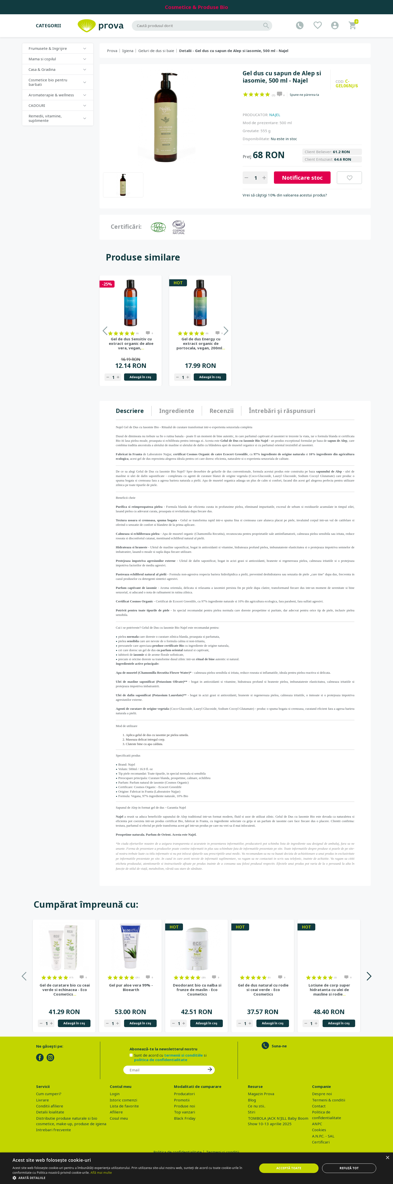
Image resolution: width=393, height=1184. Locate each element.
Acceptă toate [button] (289, 1168)
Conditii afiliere (49, 1105)
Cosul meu (119, 1118)
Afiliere (116, 1111)
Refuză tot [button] (349, 1168)
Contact (319, 1105)
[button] (131, 1177)
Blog (252, 1099)
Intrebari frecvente (53, 1129)
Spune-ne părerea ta (304, 95)
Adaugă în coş (140, 377)
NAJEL (274, 114)
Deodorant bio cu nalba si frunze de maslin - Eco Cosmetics (197, 989)
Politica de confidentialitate (177, 1151)
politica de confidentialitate (160, 1059)
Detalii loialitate (50, 1111)
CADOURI (37, 105)
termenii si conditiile (183, 1055)
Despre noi (322, 1093)
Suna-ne (279, 1045)
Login (115, 1093)
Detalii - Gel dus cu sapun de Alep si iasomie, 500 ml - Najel (233, 50)
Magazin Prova (261, 1093)
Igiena (127, 50)
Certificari (321, 1141)
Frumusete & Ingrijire (48, 48)
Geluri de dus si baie (156, 50)
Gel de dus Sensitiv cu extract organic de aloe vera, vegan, (131, 343)
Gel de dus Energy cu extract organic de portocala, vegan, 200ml (200, 343)
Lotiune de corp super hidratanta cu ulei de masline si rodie (329, 989)
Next (368, 976)
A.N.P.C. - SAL (323, 1135)
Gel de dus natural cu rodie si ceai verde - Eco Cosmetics (263, 989)
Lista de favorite (124, 1105)
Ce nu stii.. (256, 1105)
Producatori (184, 1093)
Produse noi (184, 1105)
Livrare (42, 1099)
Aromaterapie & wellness (51, 94)
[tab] (134, 411)
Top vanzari (184, 1111)
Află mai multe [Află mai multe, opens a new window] (101, 1172)
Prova (112, 50)
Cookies (319, 1129)
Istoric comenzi (123, 1099)
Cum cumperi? (48, 1093)
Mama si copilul (42, 58)
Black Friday (184, 1118)
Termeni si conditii (222, 1151)
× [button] (387, 1158)
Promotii (181, 1099)
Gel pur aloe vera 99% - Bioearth (131, 987)
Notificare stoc (302, 177)
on (245, 94)
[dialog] (196, 1168)
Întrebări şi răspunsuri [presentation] (282, 411)
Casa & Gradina (42, 69)
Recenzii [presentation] (222, 411)
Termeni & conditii (328, 1099)
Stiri (251, 1111)
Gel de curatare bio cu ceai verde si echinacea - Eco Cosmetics (65, 989)
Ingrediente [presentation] (176, 411)
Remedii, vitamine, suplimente (45, 118)
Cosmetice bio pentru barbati (48, 82)
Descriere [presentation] (130, 411)
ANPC (317, 1123)
